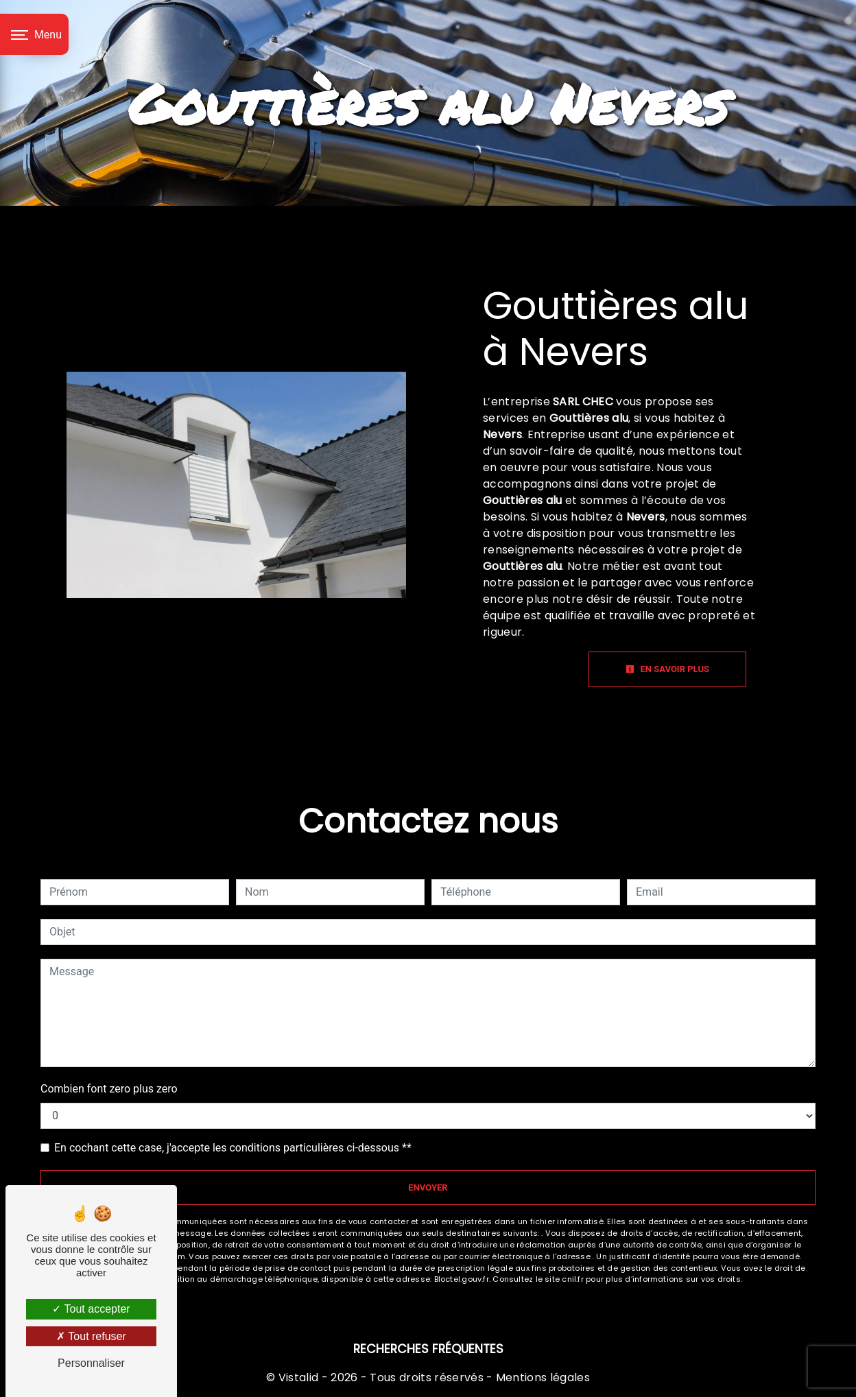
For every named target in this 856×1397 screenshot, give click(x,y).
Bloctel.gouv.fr (461, 1279)
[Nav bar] (34, 34)
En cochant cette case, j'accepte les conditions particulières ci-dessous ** (233, 1147)
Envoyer (427, 1187)
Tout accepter (91, 1309)
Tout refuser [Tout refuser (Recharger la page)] (91, 1336)
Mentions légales (541, 1377)
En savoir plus (667, 669)
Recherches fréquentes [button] (428, 1349)
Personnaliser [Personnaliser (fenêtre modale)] (91, 1363)
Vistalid (298, 1377)
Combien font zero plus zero (109, 1088)
